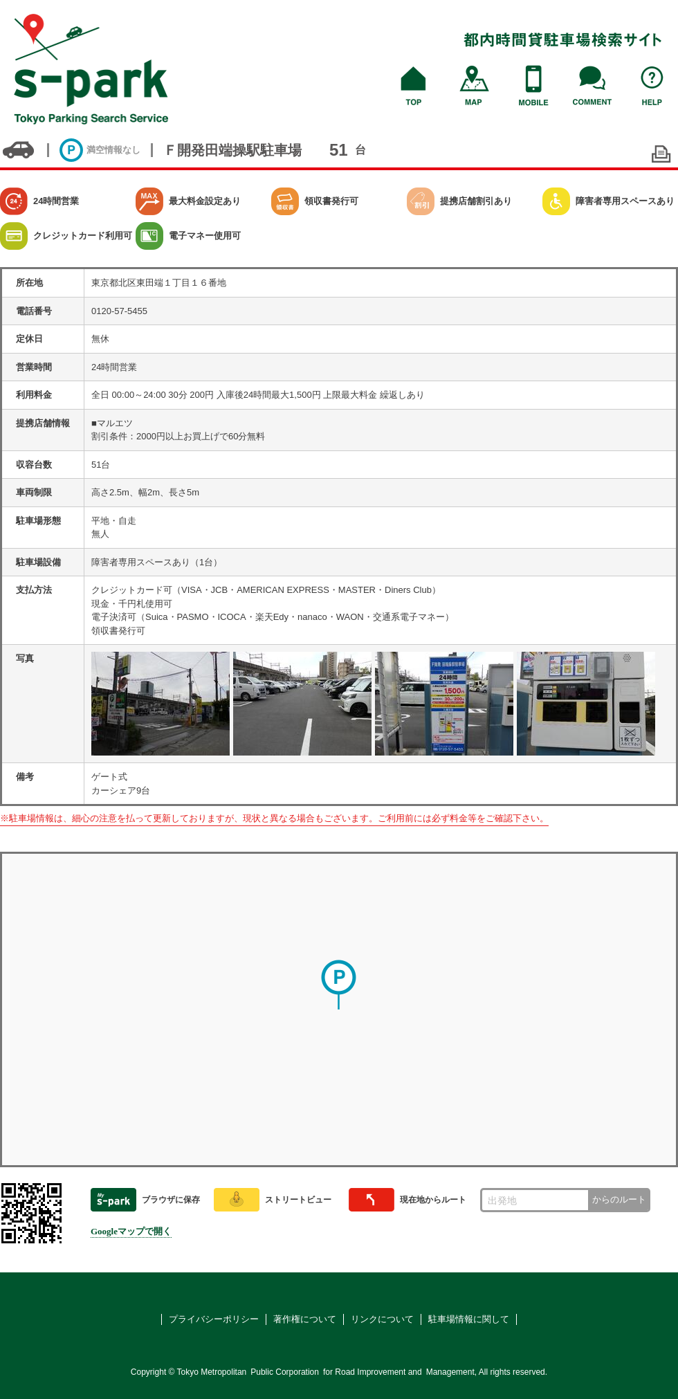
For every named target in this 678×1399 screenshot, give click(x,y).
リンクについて (382, 1319)
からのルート (619, 1199)
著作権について (304, 1319)
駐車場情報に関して (468, 1319)
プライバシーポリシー (214, 1319)
